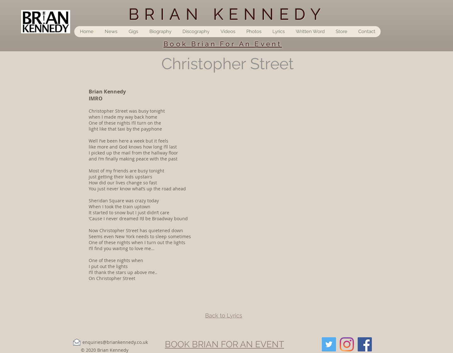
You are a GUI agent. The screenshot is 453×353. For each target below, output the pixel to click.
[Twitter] (329, 344)
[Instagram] (347, 344)
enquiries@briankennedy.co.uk (115, 342)
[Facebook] (365, 344)
